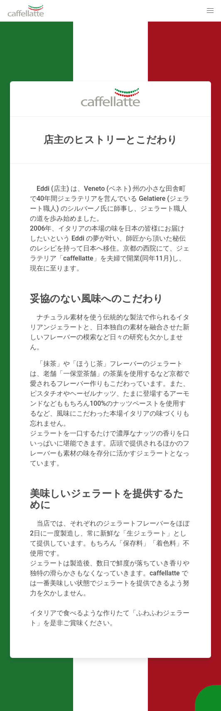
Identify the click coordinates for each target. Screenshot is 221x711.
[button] (210, 11)
